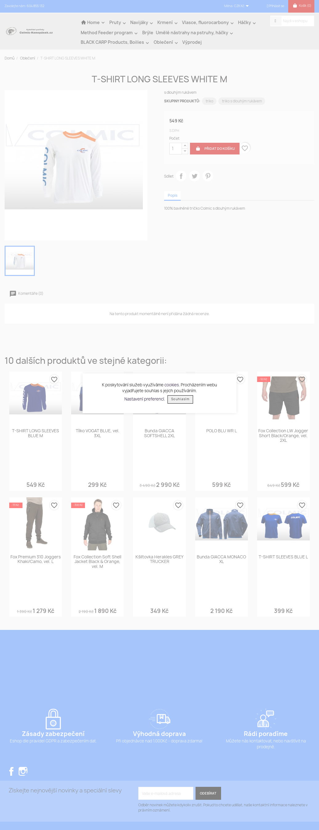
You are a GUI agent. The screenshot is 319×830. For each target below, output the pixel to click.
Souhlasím (180, 399)
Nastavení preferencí (144, 398)
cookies (171, 385)
